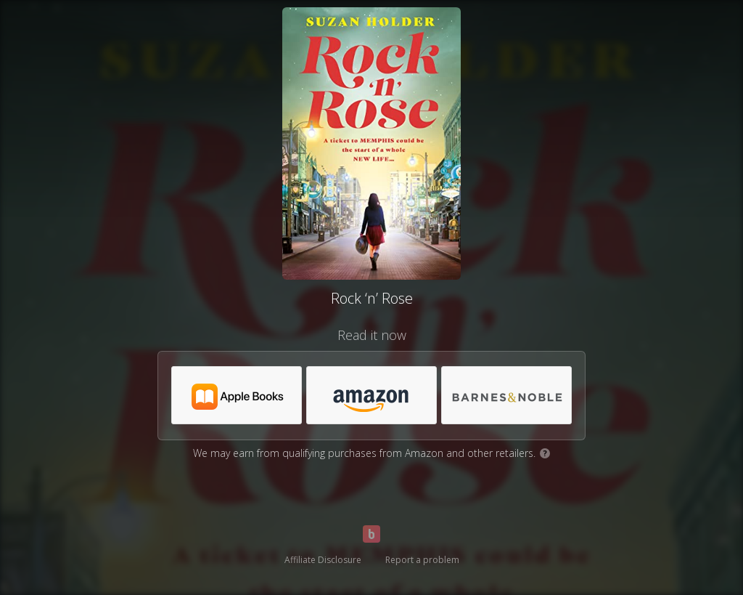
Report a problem (422, 560)
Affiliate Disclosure (322, 560)
